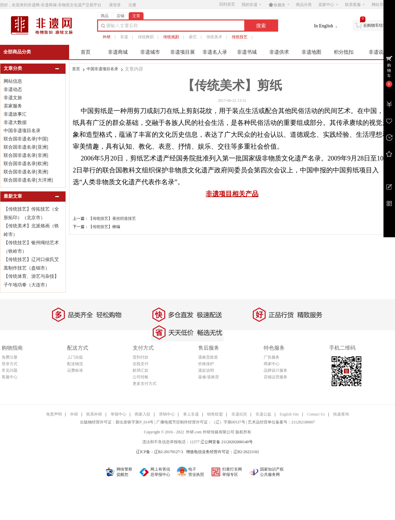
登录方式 (9, 363)
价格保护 (206, 363)
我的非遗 (251, 4)
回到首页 (227, 4)
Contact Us (316, 414)
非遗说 (376, 52)
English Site (289, 414)
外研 (107, 37)
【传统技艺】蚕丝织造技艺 (112, 218)
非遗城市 (150, 52)
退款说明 (206, 370)
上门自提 (75, 357)
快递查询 (341, 414)
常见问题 (9, 370)
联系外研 (94, 414)
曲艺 (193, 37)
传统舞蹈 (146, 37)
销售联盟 (215, 414)
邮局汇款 (140, 370)
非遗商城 (118, 52)
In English (323, 25)
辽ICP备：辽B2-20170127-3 (159, 451)
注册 (132, 5)
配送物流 (75, 363)
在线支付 (140, 363)
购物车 (389, 70)
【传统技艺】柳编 (104, 226)
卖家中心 (328, 4)
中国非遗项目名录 (102, 69)
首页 (86, 52)
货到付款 (140, 357)
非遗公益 (263, 414)
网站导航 (381, 4)
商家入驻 (142, 414)
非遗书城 (247, 52)
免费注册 (9, 357)
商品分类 (304, 4)
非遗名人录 (214, 52)
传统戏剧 (171, 37)
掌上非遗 (191, 414)
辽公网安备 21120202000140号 (226, 442)
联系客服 (355, 4)
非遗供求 (279, 52)
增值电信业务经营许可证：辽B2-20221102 (222, 451)
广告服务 (271, 357)
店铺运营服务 (275, 377)
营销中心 (167, 414)
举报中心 (118, 414)
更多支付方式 (144, 383)
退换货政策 (208, 357)
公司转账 (140, 377)
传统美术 (214, 37)
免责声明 (54, 414)
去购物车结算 (375, 25)
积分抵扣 (344, 52)
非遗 (124, 37)
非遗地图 (311, 52)
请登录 (115, 5)
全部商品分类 (17, 51)
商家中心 (271, 363)
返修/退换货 (208, 377)
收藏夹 (278, 4)
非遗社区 (239, 414)
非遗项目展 (182, 52)
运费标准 (75, 370)
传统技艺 (240, 37)
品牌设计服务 (275, 370)
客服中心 (9, 377)
